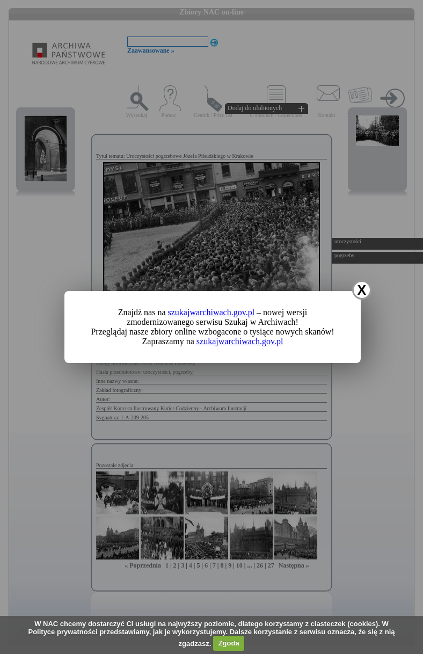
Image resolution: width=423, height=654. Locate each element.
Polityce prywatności (62, 632)
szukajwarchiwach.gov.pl (211, 312)
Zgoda (228, 643)
